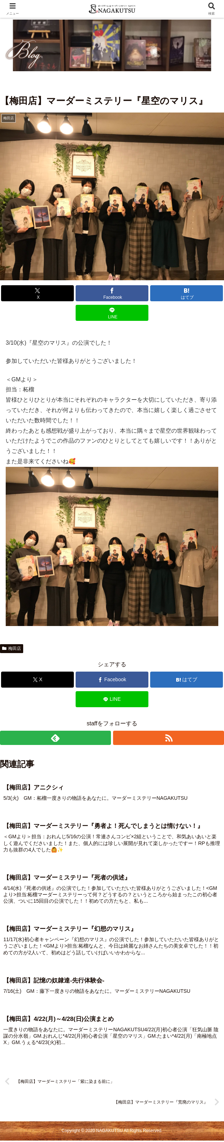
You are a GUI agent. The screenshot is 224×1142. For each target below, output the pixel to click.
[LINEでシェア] (112, 313)
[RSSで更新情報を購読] (168, 738)
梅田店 (11, 648)
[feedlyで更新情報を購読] (55, 738)
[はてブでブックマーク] (186, 293)
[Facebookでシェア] (112, 293)
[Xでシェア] (37, 293)
